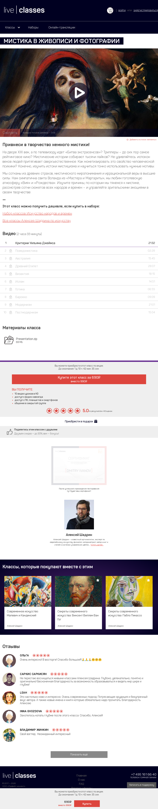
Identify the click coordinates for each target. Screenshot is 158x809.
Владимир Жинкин (34, 729)
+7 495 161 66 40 (143, 774)
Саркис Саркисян (33, 674)
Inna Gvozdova (31, 711)
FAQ (81, 784)
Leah (23, 692)
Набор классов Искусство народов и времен (37, 213)
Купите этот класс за (79, 379)
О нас (81, 779)
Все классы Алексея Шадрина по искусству (37, 221)
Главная (81, 775)
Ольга (24, 655)
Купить (87, 803)
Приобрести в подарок (79, 421)
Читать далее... (97, 545)
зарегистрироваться (146, 10)
